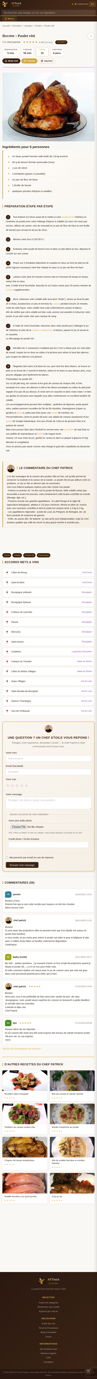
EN (92, 4)
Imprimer (47, 61)
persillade (69, 429)
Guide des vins (48, 1323)
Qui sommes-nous (48, 1349)
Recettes (17, 26)
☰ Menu (9, 18)
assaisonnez (68, 217)
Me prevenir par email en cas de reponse (30, 857)
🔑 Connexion (81, 4)
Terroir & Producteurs (48, 1328)
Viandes (28, 26)
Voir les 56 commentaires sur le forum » (22, 1048)
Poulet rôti (29, 555)
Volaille (17, 555)
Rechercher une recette (48, 1307)
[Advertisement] (48, 541)
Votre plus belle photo (20, 820)
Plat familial (43, 555)
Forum (49, 1336)
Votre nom (11, 752)
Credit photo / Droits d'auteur (23, 839)
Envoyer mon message (22, 865)
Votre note (11, 779)
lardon (20, 413)
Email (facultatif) (14, 766)
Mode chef (11, 61)
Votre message (14, 794)
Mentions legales (48, 1353)
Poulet (38, 26)
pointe (54, 413)
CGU (48, 1357)
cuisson (9, 290)
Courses (29, 61)
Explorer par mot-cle (48, 1311)
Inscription (48, 1362)
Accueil (6, 26)
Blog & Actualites (48, 1332)
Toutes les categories (48, 1302)
